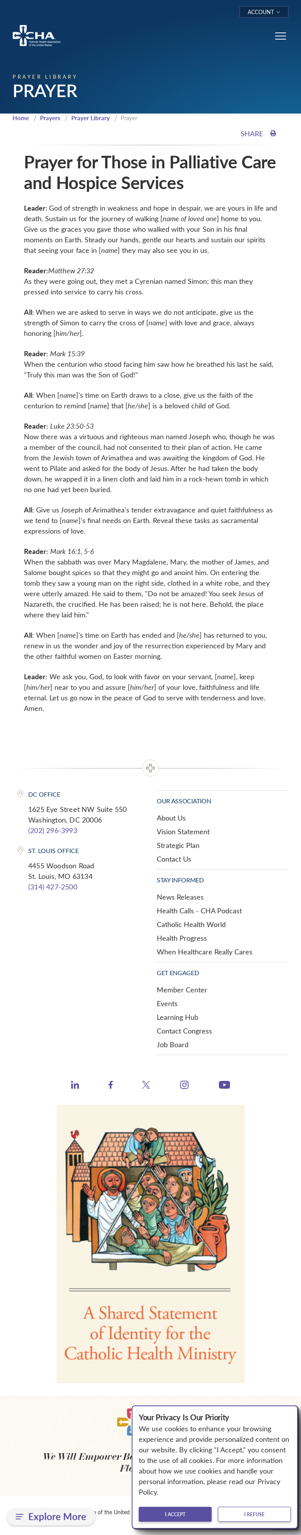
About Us (171, 818)
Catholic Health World (191, 924)
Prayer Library (90, 118)
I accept (175, 1514)
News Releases (180, 897)
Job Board (173, 1044)
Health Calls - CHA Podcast (199, 910)
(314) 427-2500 (52, 886)
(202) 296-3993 (52, 830)
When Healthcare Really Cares (204, 951)
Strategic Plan (178, 845)
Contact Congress (184, 1030)
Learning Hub (177, 1017)
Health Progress (182, 938)
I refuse (254, 1514)
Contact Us (174, 859)
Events (167, 1003)
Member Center (182, 989)
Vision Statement (183, 831)
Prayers (50, 118)
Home (21, 118)
